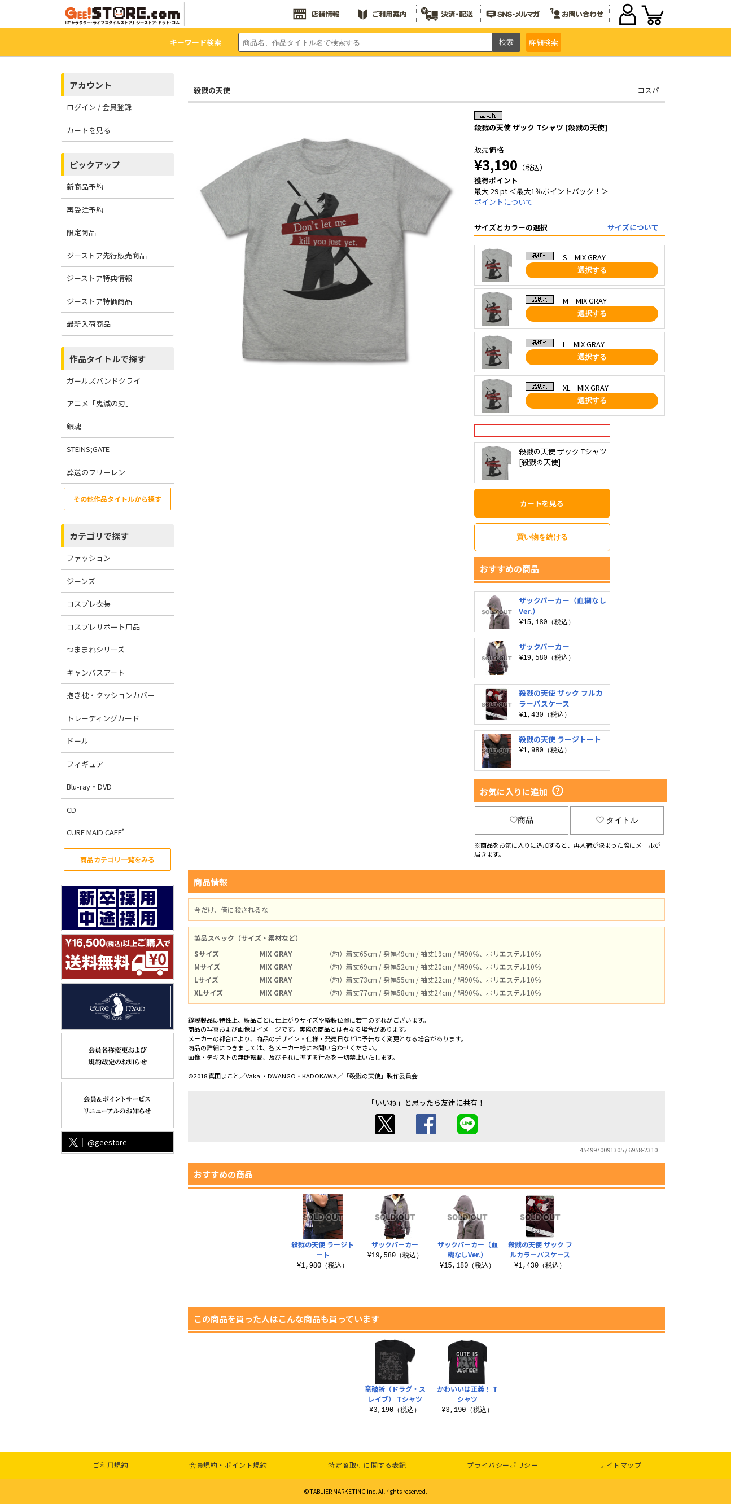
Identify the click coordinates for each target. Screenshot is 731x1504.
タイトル (617, 820)
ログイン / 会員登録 (99, 107)
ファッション (89, 558)
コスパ (648, 90)
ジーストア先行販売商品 (107, 255)
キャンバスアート (96, 672)
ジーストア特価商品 (99, 301)
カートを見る (89, 130)
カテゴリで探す (99, 536)
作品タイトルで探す (107, 359)
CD (71, 809)
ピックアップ (94, 164)
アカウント (90, 85)
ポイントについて (503, 201)
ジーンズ (81, 581)
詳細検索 (543, 42)
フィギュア (85, 763)
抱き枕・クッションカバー (111, 695)
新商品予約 (85, 186)
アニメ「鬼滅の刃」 (100, 403)
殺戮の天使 (212, 90)
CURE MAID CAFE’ (95, 832)
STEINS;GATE (88, 449)
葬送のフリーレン (96, 472)
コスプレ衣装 (89, 603)
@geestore (97, 1142)
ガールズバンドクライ (104, 380)
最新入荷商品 (89, 323)
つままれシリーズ (96, 649)
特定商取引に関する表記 (367, 1465)
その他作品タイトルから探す (117, 498)
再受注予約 (85, 209)
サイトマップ (620, 1465)
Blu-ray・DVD (89, 786)
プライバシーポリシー (502, 1465)
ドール (78, 740)
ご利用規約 (110, 1465)
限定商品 (81, 232)
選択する (592, 270)
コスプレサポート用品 (103, 626)
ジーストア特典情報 (99, 278)
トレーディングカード (103, 718)
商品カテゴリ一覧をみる (117, 859)
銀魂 (74, 426)
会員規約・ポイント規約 (228, 1465)
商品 (521, 820)
